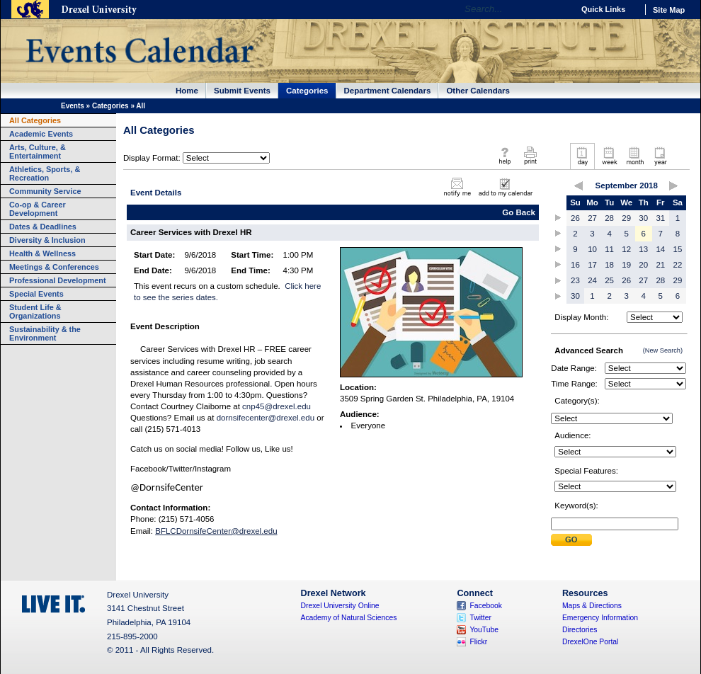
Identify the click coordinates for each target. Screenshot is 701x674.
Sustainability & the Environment (45, 333)
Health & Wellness (42, 253)
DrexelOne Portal (590, 642)
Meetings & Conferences (54, 267)
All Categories (35, 120)
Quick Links (603, 9)
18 (609, 265)
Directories (580, 630)
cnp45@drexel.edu (276, 406)
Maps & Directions (592, 606)
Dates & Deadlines (42, 226)
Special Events (36, 294)
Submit (571, 540)
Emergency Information (600, 618)
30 (643, 218)
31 (660, 218)
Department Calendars (387, 90)
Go (559, 9)
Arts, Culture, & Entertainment (37, 151)
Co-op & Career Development (37, 208)
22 (678, 265)
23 (575, 280)
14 (660, 249)
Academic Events (41, 134)
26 (575, 218)
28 (609, 218)
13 (643, 249)
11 (609, 249)
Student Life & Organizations (35, 311)
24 (592, 280)
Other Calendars (478, 90)
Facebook (485, 606)
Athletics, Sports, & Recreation (44, 173)
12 (626, 249)
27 (592, 218)
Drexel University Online (340, 606)
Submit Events (242, 90)
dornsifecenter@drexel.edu (265, 417)
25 (609, 280)
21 (660, 265)
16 (575, 265)
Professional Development (57, 280)
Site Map (669, 10)
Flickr (478, 642)
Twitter (480, 618)
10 (592, 249)
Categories (307, 90)
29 (626, 218)
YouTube (483, 630)
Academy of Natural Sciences (349, 618)
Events (72, 106)
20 (643, 265)
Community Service (45, 191)
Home (187, 90)
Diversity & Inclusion (47, 240)
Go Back (518, 212)
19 (626, 265)
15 (678, 249)
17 (592, 265)
